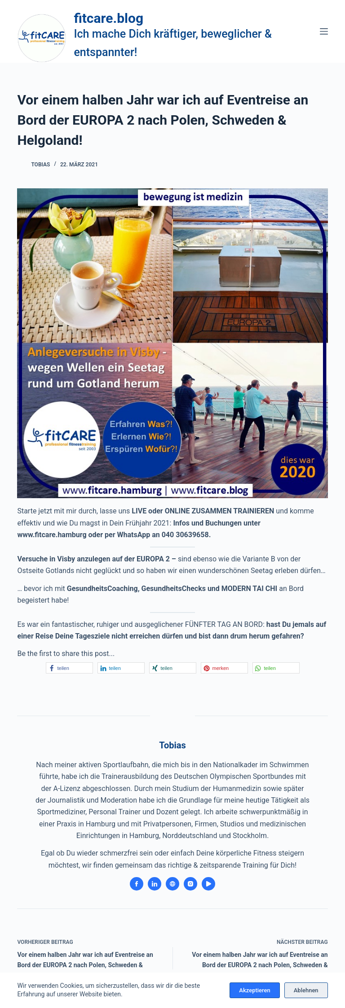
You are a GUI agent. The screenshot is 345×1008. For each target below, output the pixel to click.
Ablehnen (306, 990)
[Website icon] (172, 884)
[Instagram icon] (190, 884)
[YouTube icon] (208, 884)
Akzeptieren (254, 990)
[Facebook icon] (136, 884)
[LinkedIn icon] (154, 884)
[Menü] (324, 31)
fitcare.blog (108, 18)
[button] (69, 667)
